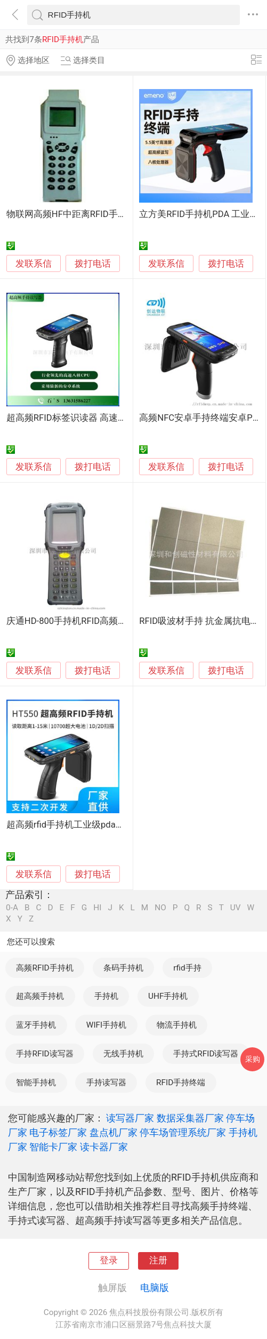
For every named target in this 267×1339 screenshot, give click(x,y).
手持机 (106, 996)
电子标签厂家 (58, 1132)
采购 (252, 1059)
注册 (158, 1260)
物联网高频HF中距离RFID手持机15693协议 (92, 214)
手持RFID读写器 (44, 1054)
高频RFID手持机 (44, 968)
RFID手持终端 (180, 1082)
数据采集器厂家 (190, 1118)
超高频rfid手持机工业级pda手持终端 (79, 825)
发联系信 (33, 264)
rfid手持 (187, 968)
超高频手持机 (40, 996)
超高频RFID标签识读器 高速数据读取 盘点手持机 (103, 418)
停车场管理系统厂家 (183, 1132)
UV (235, 908)
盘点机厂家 (113, 1132)
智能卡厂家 (53, 1146)
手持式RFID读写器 (205, 1054)
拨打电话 (93, 264)
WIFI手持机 (106, 1025)
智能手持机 (36, 1082)
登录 (109, 1260)
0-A (12, 908)
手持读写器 (106, 1082)
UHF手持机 (168, 996)
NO (160, 908)
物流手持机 (177, 1025)
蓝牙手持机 (36, 1025)
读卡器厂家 (104, 1146)
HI (97, 908)
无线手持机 (123, 1054)
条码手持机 (123, 968)
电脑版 (154, 1287)
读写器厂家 (130, 1118)
